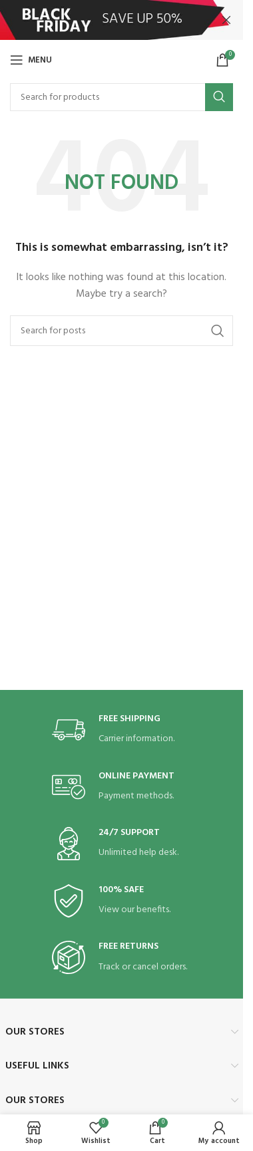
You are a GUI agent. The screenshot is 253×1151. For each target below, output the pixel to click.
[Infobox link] (122, 730)
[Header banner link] (121, 20)
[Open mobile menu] (31, 60)
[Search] (121, 97)
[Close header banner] (226, 20)
